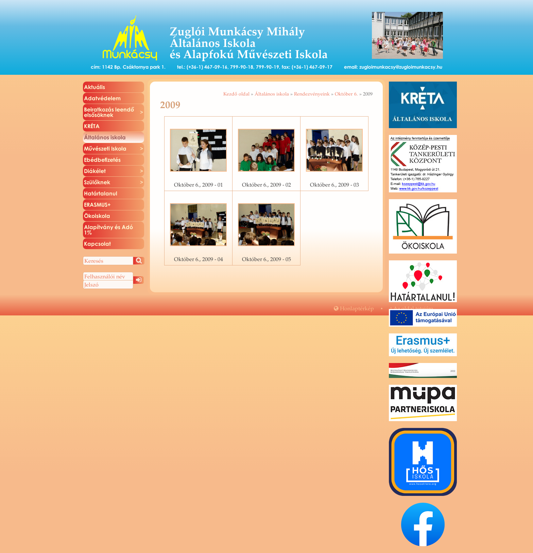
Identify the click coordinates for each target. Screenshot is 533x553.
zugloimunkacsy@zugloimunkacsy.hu (400, 67)
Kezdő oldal (236, 94)
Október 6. (346, 94)
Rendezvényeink (312, 94)
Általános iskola (272, 94)
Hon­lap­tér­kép (354, 308)
